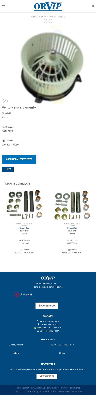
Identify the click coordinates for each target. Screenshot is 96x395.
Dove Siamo (52, 388)
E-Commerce (75, 388)
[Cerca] (93, 6)
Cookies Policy (76, 392)
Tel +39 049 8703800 (48, 321)
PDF (7, 169)
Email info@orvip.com (48, 331)
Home (33, 17)
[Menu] (3, 6)
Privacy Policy (64, 392)
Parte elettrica (57, 17)
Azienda (25, 388)
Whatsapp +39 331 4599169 (48, 328)
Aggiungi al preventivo (19, 159)
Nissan (42, 17)
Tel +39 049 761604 (48, 324)
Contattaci (63, 388)
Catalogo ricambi (38, 388)
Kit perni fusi (24, 228)
